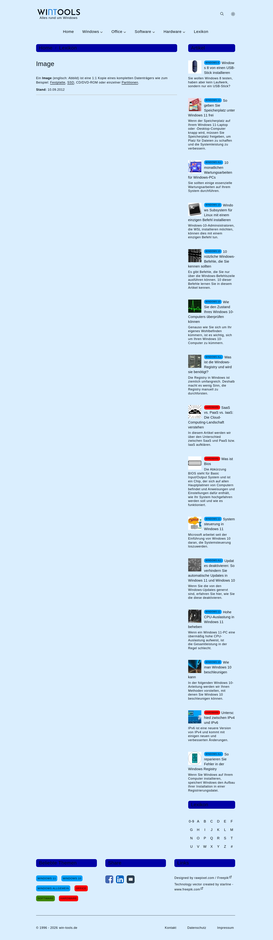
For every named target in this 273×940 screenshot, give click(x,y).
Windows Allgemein (53, 888)
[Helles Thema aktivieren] (233, 14)
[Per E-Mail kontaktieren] (131, 880)
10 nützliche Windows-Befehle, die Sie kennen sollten (211, 259)
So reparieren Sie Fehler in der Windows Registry (208, 761)
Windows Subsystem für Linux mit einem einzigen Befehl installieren (210, 212)
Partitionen (130, 82)
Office (116, 32)
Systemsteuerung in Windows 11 (219, 524)
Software (143, 32)
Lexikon (201, 32)
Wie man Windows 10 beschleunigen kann (209, 669)
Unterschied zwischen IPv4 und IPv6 (219, 717)
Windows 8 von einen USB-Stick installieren (219, 68)
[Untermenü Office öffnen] (124, 31)
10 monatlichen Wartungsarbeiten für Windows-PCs (210, 170)
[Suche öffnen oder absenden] (221, 14)
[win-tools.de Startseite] (58, 13)
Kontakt (170, 927)
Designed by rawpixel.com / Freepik (201, 878)
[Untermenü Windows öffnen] (101, 31)
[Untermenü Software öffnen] (153, 31)
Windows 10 (72, 878)
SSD (70, 82)
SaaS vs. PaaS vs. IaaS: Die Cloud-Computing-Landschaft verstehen (210, 417)
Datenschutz (196, 927)
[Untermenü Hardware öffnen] (183, 31)
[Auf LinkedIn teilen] (120, 880)
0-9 (191, 821)
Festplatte (57, 82)
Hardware (172, 32)
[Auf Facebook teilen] (109, 880)
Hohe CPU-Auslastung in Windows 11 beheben (211, 619)
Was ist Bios (218, 461)
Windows (90, 32)
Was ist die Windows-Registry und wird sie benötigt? (210, 364)
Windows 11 (46, 878)
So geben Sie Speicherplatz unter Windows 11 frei (211, 108)
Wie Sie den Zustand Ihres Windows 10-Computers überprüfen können (211, 312)
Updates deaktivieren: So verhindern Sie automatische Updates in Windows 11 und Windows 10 (211, 570)
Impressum (225, 927)
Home (68, 32)
